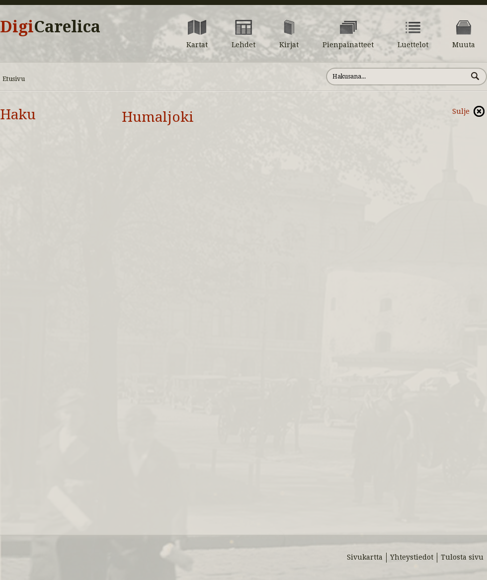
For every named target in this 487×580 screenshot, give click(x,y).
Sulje (461, 111)
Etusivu (13, 79)
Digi (50, 26)
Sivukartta (365, 557)
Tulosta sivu (462, 557)
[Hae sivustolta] (397, 76)
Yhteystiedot (411, 557)
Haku (18, 114)
